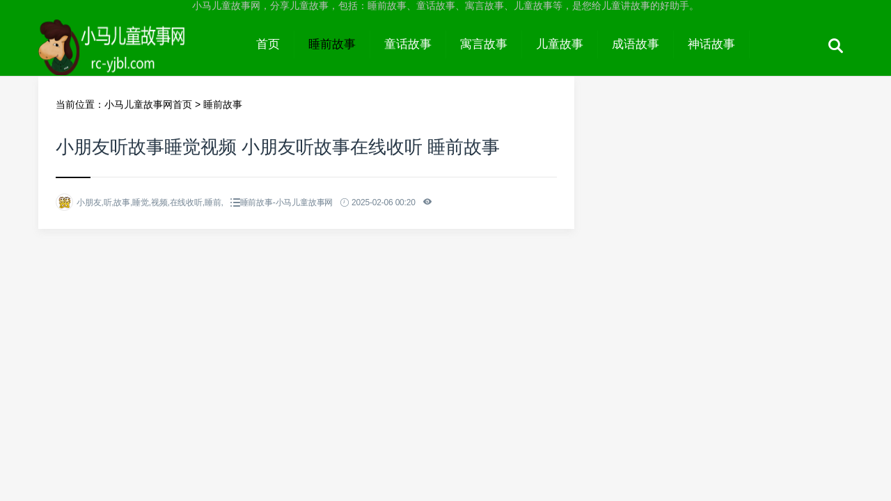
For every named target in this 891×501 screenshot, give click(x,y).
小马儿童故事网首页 (148, 104)
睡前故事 (332, 44)
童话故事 (408, 44)
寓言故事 (483, 44)
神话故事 (711, 44)
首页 (268, 44)
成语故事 (635, 44)
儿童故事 (559, 44)
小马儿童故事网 (140, 57)
